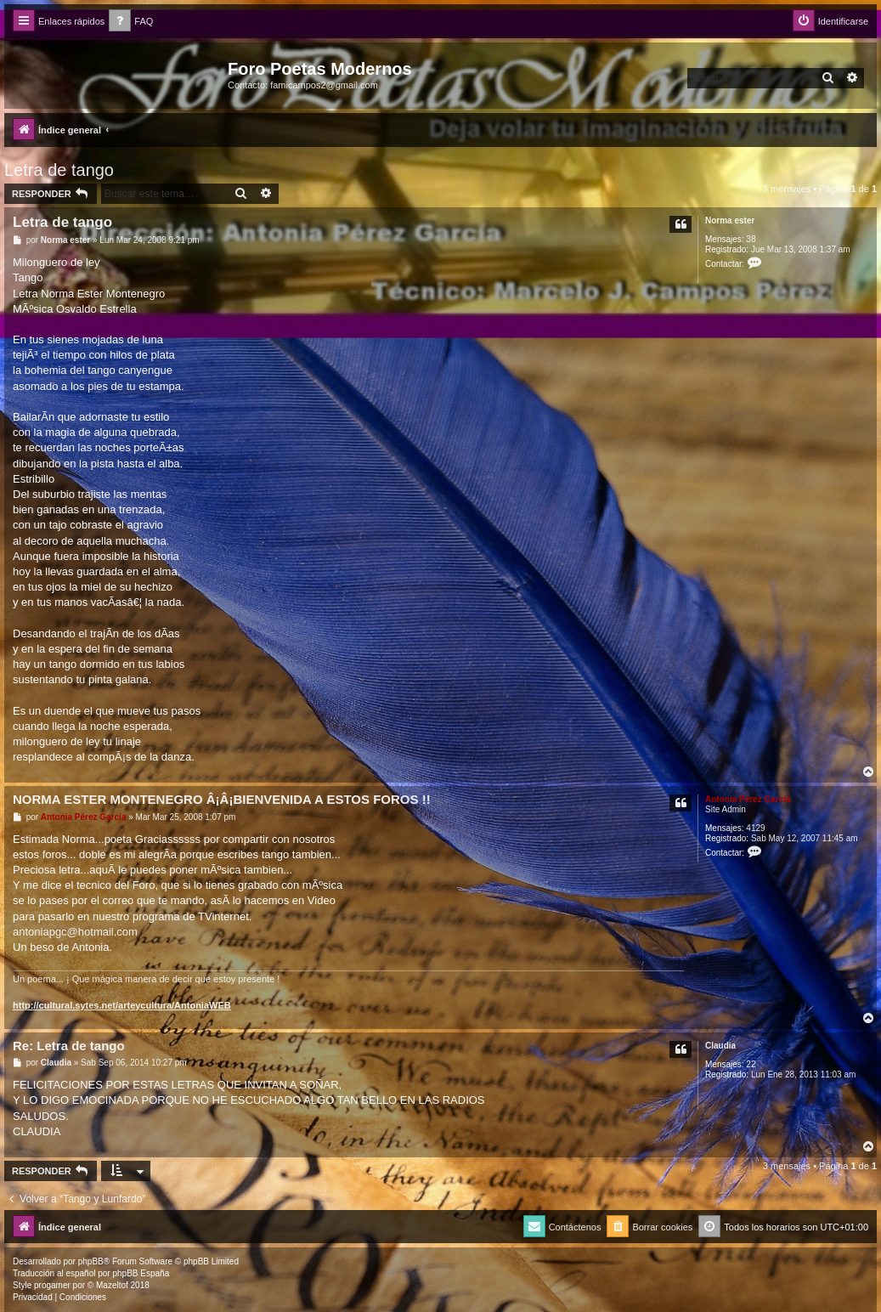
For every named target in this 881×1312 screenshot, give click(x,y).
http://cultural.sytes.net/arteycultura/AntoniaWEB (122, 1005)
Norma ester (729, 220)
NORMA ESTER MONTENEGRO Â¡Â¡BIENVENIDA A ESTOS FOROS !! (222, 799)
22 (750, 1064)
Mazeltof (112, 1285)
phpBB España (140, 1273)
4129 (755, 828)
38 (750, 239)
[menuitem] (131, 21)
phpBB (91, 1261)
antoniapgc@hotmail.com (75, 931)
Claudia (720, 1045)
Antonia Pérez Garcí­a (748, 799)
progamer (52, 1285)
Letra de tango (59, 170)
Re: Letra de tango (69, 1045)
